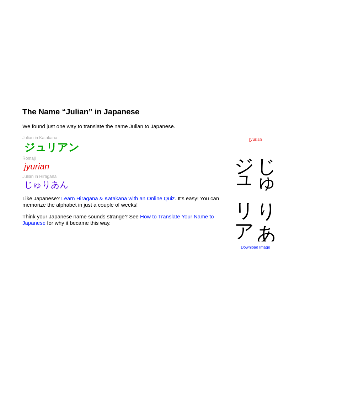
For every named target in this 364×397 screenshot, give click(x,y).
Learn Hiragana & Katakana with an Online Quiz (118, 198)
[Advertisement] (150, 50)
